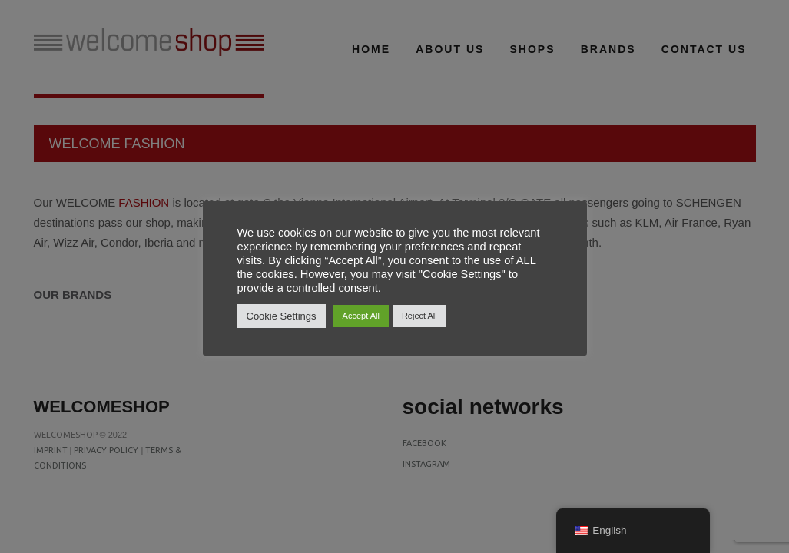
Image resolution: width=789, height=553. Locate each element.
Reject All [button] (419, 315)
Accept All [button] (361, 315)
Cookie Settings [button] (282, 316)
